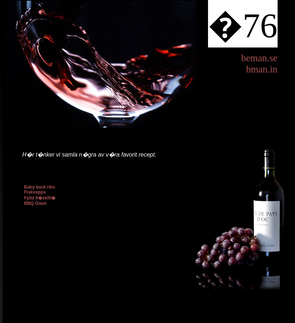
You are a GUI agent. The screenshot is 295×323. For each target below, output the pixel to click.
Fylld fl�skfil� (40, 197)
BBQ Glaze (35, 203)
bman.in (262, 69)
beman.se (259, 58)
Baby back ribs (39, 187)
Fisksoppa (35, 192)
